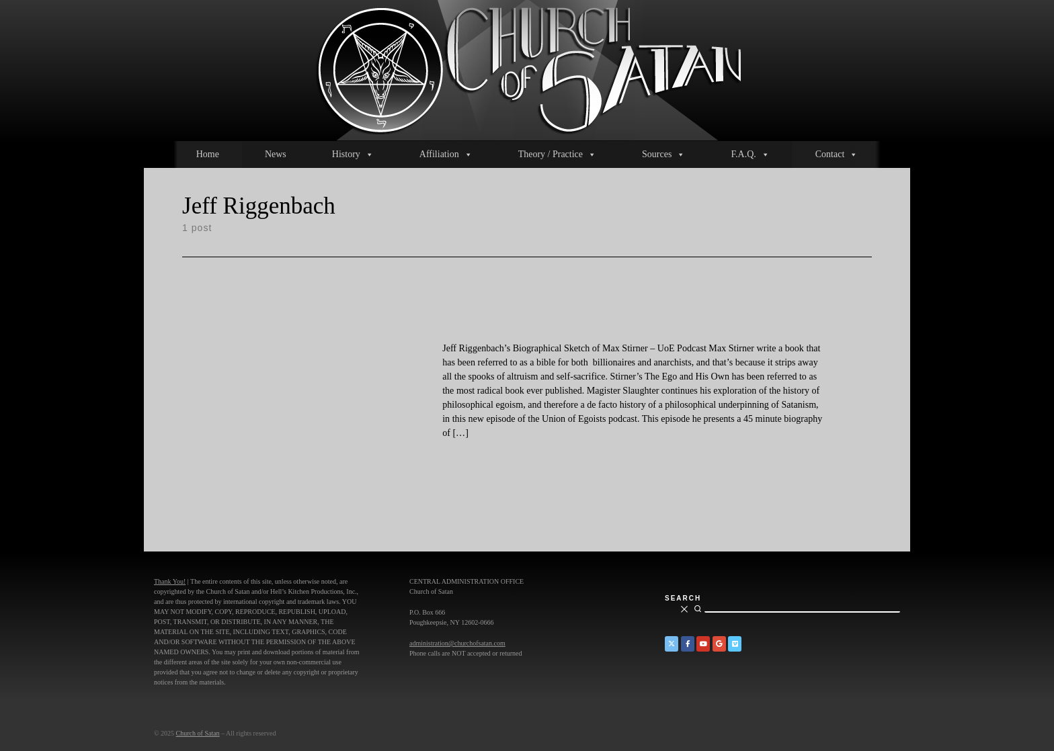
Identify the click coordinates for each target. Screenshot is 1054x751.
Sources (663, 154)
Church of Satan (198, 733)
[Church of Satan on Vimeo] (734, 644)
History (353, 154)
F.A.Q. (750, 154)
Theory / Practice (557, 154)
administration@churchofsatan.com (457, 643)
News (275, 154)
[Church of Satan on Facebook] (687, 644)
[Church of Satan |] (527, 68)
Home (207, 154)
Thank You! (170, 581)
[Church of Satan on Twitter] (671, 644)
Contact (836, 154)
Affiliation (446, 154)
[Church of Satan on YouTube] (703, 644)
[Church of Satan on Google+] (719, 644)
